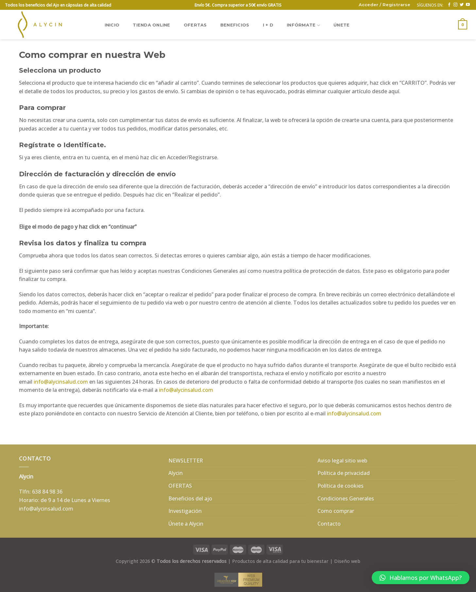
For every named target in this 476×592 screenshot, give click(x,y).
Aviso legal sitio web (342, 460)
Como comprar (335, 510)
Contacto (329, 523)
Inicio (112, 25)
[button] (420, 577)
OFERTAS (195, 25)
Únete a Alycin (185, 523)
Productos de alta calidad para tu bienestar (280, 561)
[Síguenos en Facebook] (449, 5)
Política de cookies (340, 485)
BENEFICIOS (234, 25)
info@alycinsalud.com (61, 381)
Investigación (185, 510)
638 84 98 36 (47, 491)
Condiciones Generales (345, 498)
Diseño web (347, 561)
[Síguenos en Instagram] (455, 5)
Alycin (175, 473)
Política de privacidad (343, 473)
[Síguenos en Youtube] (468, 5)
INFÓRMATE (303, 25)
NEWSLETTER (185, 460)
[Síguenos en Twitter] (462, 5)
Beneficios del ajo (190, 498)
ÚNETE (341, 25)
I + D (268, 25)
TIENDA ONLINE (151, 25)
